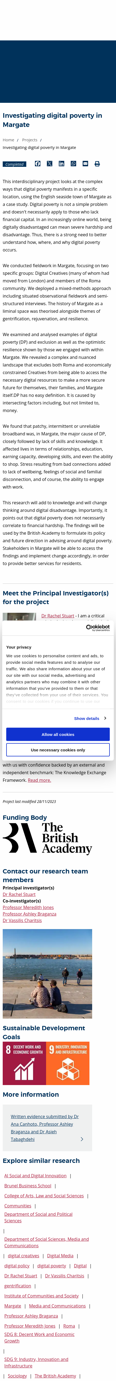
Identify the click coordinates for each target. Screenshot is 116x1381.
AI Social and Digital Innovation (35, 1176)
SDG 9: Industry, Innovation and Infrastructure (36, 1362)
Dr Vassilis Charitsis (22, 920)
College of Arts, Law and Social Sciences (44, 1196)
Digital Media (60, 1256)
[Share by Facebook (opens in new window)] (38, 164)
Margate (12, 1306)
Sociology (17, 1376)
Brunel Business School (27, 1186)
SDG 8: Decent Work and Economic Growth (39, 1337)
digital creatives (23, 1256)
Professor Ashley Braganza (29, 914)
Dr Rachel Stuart (19, 894)
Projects (29, 139)
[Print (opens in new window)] (97, 164)
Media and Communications (57, 1306)
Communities (17, 1206)
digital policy (17, 1266)
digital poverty (51, 1266)
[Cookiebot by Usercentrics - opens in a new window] (86, 628)
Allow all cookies (58, 734)
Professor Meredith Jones (28, 907)
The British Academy (55, 1376)
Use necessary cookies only (58, 749)
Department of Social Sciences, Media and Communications (46, 1242)
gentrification (17, 1286)
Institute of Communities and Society (41, 1296)
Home (8, 139)
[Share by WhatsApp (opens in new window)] (73, 164)
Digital (80, 1266)
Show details (86, 718)
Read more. (39, 780)
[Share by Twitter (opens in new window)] (50, 164)
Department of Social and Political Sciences (38, 1217)
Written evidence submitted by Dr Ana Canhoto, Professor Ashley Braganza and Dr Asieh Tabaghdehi (45, 1128)
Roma (69, 1326)
